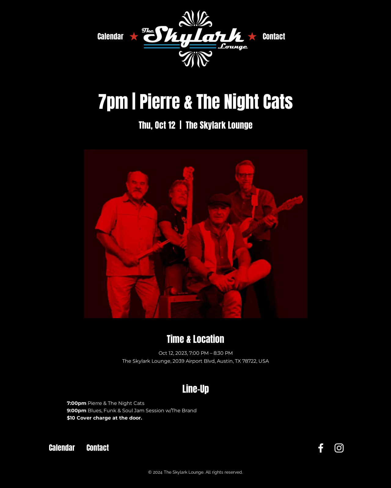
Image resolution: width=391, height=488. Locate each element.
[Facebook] (321, 448)
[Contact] (273, 37)
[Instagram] (339, 448)
